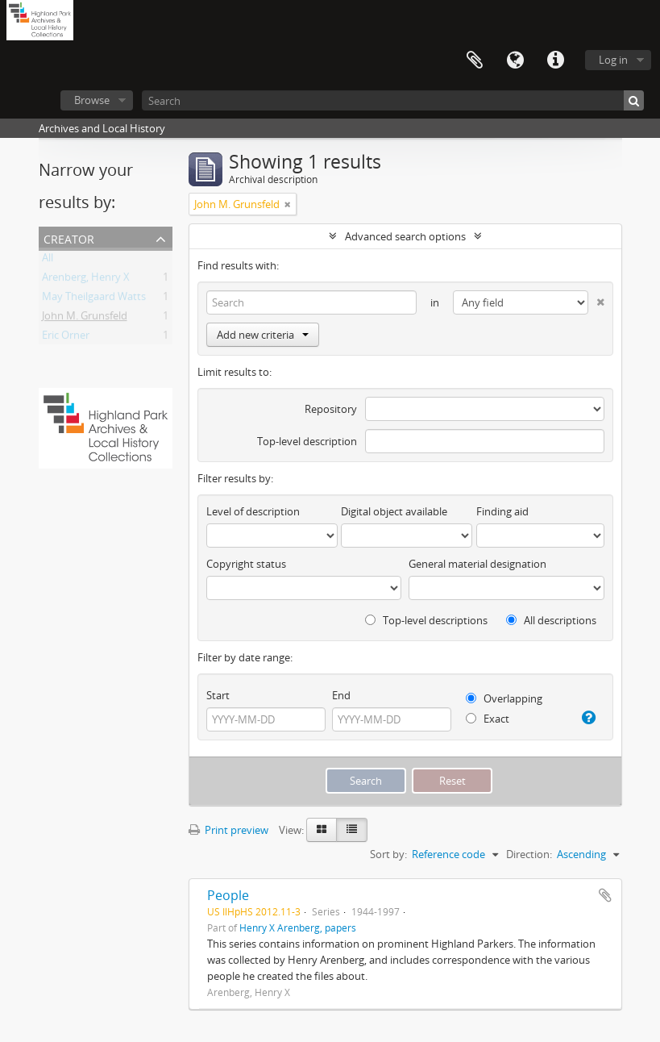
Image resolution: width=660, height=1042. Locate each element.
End (341, 695)
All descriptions (551, 620)
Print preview (228, 830)
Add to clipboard (605, 895)
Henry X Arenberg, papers (297, 927)
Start (218, 695)
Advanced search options (405, 236)
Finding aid (502, 511)
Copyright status (246, 563)
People (228, 895)
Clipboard (475, 60)
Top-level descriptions (426, 620)
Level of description (253, 511)
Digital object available (394, 511)
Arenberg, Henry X (86, 280)
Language (515, 60)
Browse (92, 100)
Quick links (555, 60)
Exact (487, 718)
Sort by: (388, 854)
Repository (331, 409)
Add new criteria (263, 334)
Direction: (529, 854)
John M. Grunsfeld (84, 318)
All (47, 260)
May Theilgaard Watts (94, 299)
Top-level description (307, 441)
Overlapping (504, 698)
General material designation (477, 563)
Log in (613, 59)
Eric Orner (65, 338)
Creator (69, 237)
